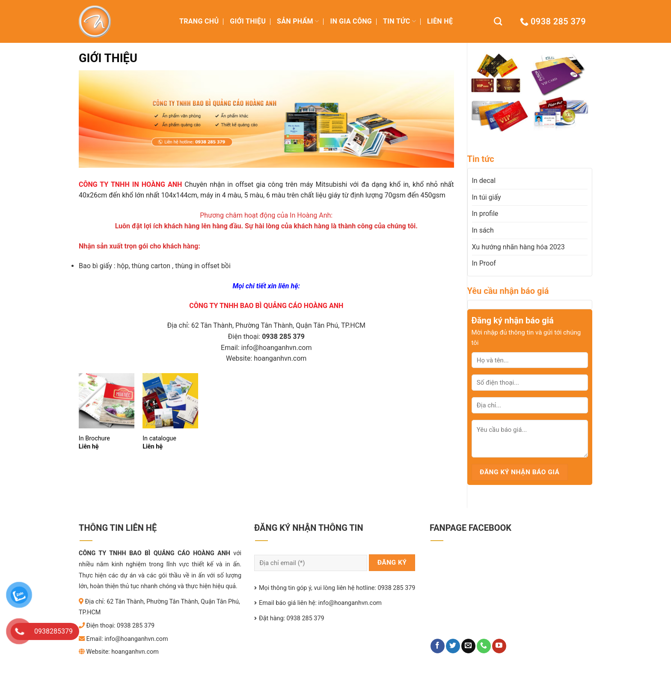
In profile (485, 213)
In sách (483, 230)
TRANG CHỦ (199, 21)
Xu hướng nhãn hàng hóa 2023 (518, 247)
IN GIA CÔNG (351, 21)
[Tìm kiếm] (498, 21)
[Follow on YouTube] (499, 646)
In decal (484, 180)
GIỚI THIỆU (248, 21)
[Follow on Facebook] (438, 646)
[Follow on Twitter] (453, 646)
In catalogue (159, 438)
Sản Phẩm (298, 21)
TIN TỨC (399, 21)
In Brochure (94, 438)
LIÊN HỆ (440, 21)
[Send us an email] (468, 646)
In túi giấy (486, 197)
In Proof (484, 263)
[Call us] (484, 646)
